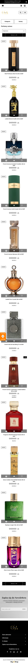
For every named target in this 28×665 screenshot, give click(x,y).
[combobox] (14, 31)
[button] (25, 6)
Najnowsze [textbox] (5, 31)
